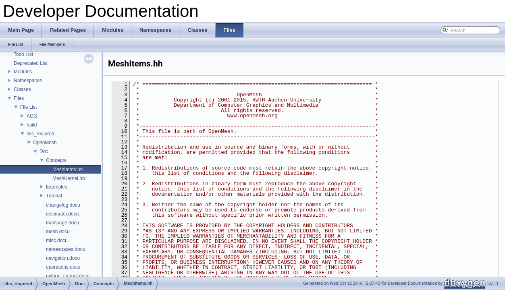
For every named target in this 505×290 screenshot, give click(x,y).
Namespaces (28, 80)
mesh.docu (58, 231)
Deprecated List (31, 63)
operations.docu (63, 267)
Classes (22, 89)
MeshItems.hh (67, 169)
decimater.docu (62, 214)
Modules (23, 72)
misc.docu (57, 240)
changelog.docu (63, 205)
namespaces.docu (65, 249)
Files (19, 98)
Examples (56, 187)
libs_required (40, 134)
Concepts (56, 160)
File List (28, 107)
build (32, 125)
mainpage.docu (62, 223)
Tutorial (54, 196)
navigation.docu (63, 258)
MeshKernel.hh (68, 178)
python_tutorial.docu (67, 276)
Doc (43, 151)
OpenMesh (45, 142)
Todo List (23, 54)
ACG (32, 116)
